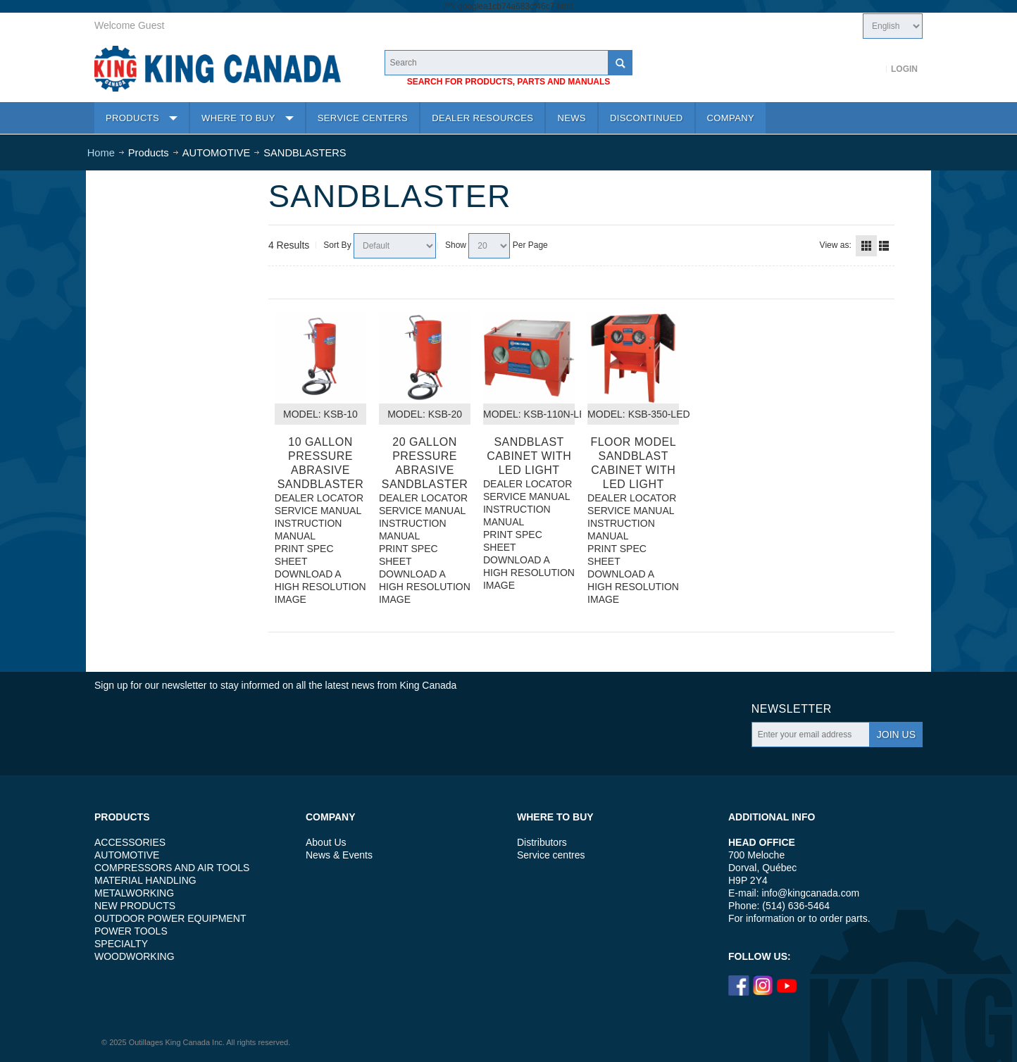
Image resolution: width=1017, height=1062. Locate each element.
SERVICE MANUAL (318, 510)
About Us (326, 842)
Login (904, 69)
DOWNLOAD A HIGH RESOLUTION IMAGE (320, 586)
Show (455, 245)
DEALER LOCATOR (319, 498)
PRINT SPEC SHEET (304, 555)
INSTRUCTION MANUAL (308, 530)
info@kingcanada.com (810, 893)
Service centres (551, 855)
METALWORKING (134, 893)
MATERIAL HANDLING (145, 880)
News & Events (339, 855)
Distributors (542, 842)
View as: (835, 245)
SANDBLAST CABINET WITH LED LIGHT (529, 456)
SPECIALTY (121, 943)
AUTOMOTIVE (126, 855)
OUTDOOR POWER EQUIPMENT (170, 918)
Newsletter (791, 709)
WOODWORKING (134, 956)
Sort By (337, 245)
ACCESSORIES (130, 842)
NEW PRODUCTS (134, 905)
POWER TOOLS (131, 931)
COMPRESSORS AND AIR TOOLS (171, 867)
